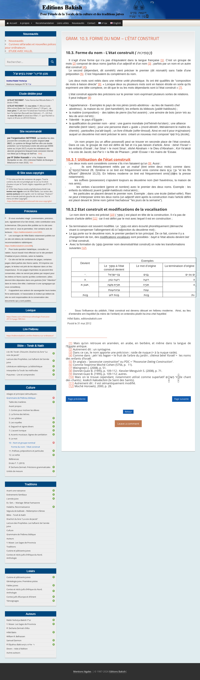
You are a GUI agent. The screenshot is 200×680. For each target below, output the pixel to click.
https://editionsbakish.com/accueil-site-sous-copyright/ (29, 201)
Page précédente (77, 399)
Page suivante (181, 399)
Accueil (13, 23)
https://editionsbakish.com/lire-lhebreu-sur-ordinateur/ (30, 335)
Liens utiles (63, 23)
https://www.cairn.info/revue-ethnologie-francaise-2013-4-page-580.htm (28, 317)
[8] (70, 371)
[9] (70, 374)
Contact (91, 23)
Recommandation (45, 23)
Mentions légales (82, 671)
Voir (39, 154)
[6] (70, 365)
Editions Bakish (117, 671)
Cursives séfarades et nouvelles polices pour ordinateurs (30, 45)
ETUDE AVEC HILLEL (21, 51)
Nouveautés (78, 23)
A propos (26, 23)
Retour (128, 411)
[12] (84, 248)
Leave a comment (128, 423)
